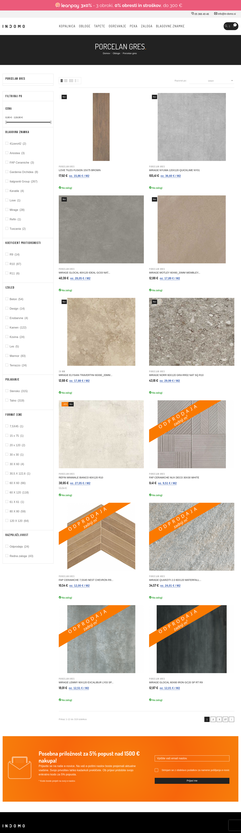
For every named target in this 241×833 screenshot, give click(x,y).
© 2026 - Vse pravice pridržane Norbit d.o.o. (25, 797)
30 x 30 (17, 454)
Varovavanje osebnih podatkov (152, 724)
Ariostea (17, 153)
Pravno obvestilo (145, 694)
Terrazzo (18, 365)
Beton (17, 299)
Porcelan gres (15, 79)
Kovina (17, 337)
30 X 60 (17, 464)
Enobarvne (19, 318)
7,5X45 (17, 426)
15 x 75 (17, 435)
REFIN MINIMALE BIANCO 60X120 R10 (168, 205)
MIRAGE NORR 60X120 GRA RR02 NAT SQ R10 (124, 205)
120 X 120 (19, 520)
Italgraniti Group (24, 181)
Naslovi (199, 716)
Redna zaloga (22, 556)
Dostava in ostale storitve (149, 687)
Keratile (17, 190)
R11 (15, 273)
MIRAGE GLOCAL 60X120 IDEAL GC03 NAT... (167, 135)
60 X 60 (18, 483)
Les (14, 346)
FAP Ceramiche (22, 162)
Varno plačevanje (145, 716)
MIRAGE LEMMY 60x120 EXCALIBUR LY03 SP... (163, 274)
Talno (17, 400)
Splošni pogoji (143, 701)
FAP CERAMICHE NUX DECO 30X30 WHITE (211, 205)
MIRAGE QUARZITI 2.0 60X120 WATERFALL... (121, 274)
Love (15, 200)
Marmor (18, 355)
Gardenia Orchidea (24, 172)
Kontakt (82, 701)
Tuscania (18, 228)
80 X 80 (18, 511)
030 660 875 (41, 687)
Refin (15, 219)
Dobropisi (200, 709)
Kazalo (140, 738)
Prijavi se (200, 687)
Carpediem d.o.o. (229, 798)
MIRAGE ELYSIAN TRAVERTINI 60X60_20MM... (76, 205)
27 (225, 312)
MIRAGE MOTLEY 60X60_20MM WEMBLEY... (212, 135)
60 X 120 (19, 492)
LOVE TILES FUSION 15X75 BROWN (75, 135)
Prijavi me (192, 619)
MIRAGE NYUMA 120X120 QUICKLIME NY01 (119, 135)
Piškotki (140, 731)
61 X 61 (17, 501)
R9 (15, 254)
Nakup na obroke (145, 709)
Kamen (18, 327)
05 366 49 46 (200, 14)
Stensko (19, 391)
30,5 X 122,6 (20, 473)
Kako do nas (84, 694)
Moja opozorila (202, 731)
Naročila (199, 701)
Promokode (201, 724)
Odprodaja (20, 546)
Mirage (17, 209)
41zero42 (18, 143)
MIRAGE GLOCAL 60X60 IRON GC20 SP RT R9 (211, 274)
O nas (81, 687)
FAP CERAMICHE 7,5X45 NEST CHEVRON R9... (76, 274)
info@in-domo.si (225, 13)
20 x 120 (18, 445)
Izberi (221, 80)
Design (17, 308)
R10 (16, 263)
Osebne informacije (205, 694)
